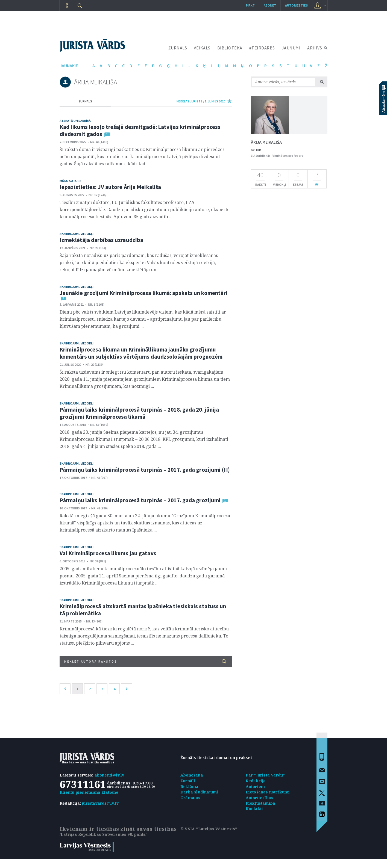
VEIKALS (202, 48)
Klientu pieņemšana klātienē (89, 792)
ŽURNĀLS (177, 48)
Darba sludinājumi (199, 792)
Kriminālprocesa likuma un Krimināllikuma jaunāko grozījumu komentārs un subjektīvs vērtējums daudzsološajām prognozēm (141, 353)
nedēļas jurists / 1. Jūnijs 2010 (201, 101)
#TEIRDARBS (262, 48)
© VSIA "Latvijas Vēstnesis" (208, 828)
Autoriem (255, 786)
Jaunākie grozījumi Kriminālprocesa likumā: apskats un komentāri (143, 293)
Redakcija (256, 780)
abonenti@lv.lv (109, 775)
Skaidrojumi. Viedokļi (76, 234)
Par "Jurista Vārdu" (265, 775)
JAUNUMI (291, 48)
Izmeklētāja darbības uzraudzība (101, 240)
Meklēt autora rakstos (145, 661)
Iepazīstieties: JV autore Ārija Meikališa (110, 187)
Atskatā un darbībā (75, 121)
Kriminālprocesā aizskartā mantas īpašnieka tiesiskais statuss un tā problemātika (143, 610)
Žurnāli (187, 780)
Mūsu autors (70, 181)
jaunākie (69, 65)
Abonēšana (191, 775)
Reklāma (189, 786)
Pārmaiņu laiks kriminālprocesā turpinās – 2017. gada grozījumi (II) (145, 469)
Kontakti (254, 808)
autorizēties (296, 5)
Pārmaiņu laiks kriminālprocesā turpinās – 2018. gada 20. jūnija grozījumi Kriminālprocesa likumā (139, 413)
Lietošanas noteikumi (268, 792)
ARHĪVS (314, 48)
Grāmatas (190, 797)
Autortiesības (260, 797)
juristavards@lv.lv (100, 803)
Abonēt (270, 5)
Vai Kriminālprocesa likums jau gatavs (108, 553)
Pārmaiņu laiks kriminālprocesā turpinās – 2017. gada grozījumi (140, 500)
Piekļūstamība (260, 803)
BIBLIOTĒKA (229, 48)
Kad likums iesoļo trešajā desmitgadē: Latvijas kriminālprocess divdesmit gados (140, 130)
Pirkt (250, 5)
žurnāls (85, 101)
